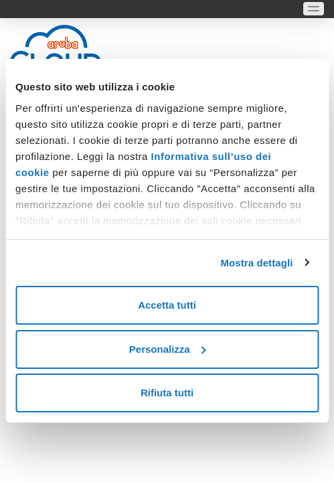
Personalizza (167, 349)
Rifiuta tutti (167, 392)
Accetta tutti (167, 305)
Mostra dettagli (256, 262)
